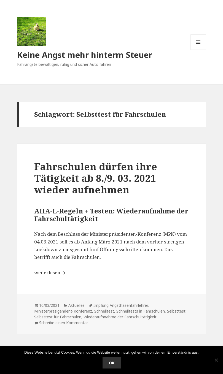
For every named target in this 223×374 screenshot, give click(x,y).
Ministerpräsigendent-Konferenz (63, 311)
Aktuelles (76, 305)
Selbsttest (176, 311)
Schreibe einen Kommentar (63, 322)
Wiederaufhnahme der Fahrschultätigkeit (120, 316)
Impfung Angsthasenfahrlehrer (120, 305)
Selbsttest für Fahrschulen (57, 316)
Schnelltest (104, 311)
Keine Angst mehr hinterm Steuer (84, 54)
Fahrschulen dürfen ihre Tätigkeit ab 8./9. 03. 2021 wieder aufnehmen (95, 178)
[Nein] (216, 360)
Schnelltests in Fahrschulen (140, 311)
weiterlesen (50, 272)
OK (111, 362)
